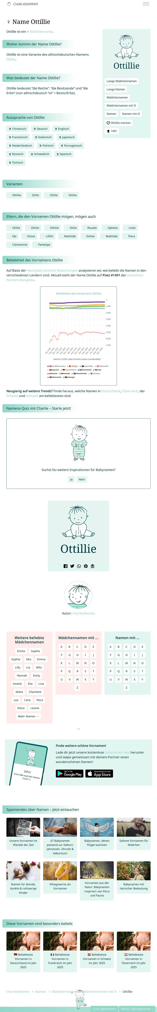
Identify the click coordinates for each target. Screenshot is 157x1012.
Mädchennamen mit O (121, 105)
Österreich (130, 391)
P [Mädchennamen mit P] (61, 671)
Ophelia (113, 228)
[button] (52, 532)
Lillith (49, 236)
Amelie (17, 684)
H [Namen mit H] (127, 655)
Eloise (31, 236)
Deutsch (40, 129)
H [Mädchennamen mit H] (77, 655)
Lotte (132, 228)
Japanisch (67, 137)
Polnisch (46, 145)
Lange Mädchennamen (122, 81)
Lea (16, 700)
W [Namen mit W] (126, 679)
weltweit (32, 396)
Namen (111, 114)
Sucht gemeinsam (104, 1009)
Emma (41, 659)
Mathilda (111, 236)
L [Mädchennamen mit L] (69, 663)
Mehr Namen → (28, 716)
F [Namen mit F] (110, 655)
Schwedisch (40, 154)
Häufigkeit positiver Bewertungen (52, 270)
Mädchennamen (117, 97)
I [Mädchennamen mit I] (85, 655)
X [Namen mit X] (134, 679)
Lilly (17, 667)
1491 (112, 131)
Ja (71, 479)
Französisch (18, 137)
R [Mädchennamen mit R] (77, 671)
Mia (28, 659)
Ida (14, 236)
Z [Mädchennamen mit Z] (77, 687)
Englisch (62, 129)
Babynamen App (117, 752)
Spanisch (63, 154)
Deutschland (110, 391)
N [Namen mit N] (134, 663)
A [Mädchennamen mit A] (61, 647)
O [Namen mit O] (142, 663)
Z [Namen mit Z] (126, 687)
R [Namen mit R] (126, 671)
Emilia (21, 651)
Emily (36, 675)
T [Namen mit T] (142, 671)
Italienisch (43, 137)
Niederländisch (20, 145)
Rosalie (92, 228)
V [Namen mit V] (118, 679)
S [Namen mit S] (134, 671)
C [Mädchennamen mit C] (77, 647)
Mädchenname (41, 31)
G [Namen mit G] (119, 655)
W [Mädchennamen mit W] (77, 679)
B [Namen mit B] (118, 647)
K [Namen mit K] (110, 663)
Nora (39, 700)
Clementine (19, 244)
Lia (28, 667)
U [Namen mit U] (111, 679)
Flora (131, 236)
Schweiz (12, 396)
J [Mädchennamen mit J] (93, 655)
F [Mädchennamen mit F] (61, 655)
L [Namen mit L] (118, 663)
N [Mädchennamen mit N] (85, 663)
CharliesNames (83, 613)
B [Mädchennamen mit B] (69, 647)
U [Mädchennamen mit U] (62, 679)
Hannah (22, 675)
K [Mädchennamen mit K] (61, 663)
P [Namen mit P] (110, 671)
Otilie (35, 195)
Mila (39, 667)
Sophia (15, 659)
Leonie (35, 708)
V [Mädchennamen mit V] (69, 679)
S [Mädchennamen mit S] (85, 671)
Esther (90, 236)
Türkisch (16, 162)
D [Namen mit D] (135, 647)
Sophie (35, 651)
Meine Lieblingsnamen (136, 1009)
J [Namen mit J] (142, 655)
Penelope (44, 244)
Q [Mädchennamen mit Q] (69, 671)
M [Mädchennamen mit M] (77, 663)
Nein (82, 479)
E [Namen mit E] (142, 647)
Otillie (54, 195)
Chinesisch (17, 129)
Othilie (16, 195)
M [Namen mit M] (126, 663)
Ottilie (10, 59)
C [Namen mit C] (126, 647)
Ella (30, 684)
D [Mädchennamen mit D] (85, 647)
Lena (27, 700)
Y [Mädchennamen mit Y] (93, 679)
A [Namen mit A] (110, 647)
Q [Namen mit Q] (118, 671)
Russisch (16, 154)
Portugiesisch (71, 145)
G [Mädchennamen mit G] (70, 655)
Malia (19, 692)
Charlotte (35, 692)
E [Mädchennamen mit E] (93, 647)
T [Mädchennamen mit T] (93, 671)
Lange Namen (116, 89)
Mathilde (70, 236)
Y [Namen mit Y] (142, 679)
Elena (21, 708)
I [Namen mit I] (134, 655)
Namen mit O (131, 114)
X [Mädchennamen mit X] (85, 679)
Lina (41, 684)
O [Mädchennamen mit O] (93, 663)
